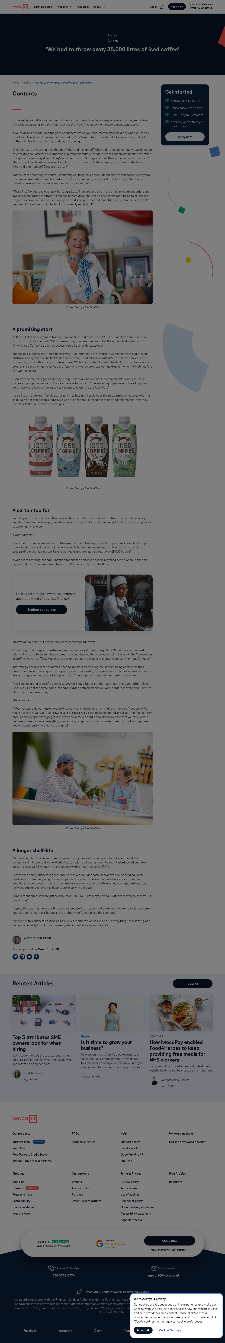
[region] (176, 1315)
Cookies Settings (170, 1330)
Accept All (143, 1330)
